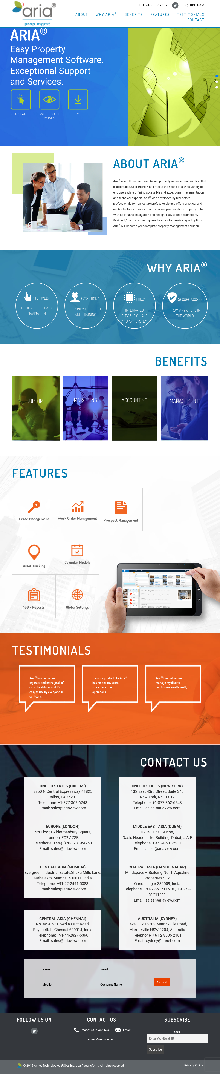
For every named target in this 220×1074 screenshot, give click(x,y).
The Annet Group (154, 5)
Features (160, 14)
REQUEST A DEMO (21, 102)
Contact (196, 20)
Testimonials (191, 14)
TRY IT (78, 102)
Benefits (134, 14)
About (83, 14)
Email (177, 1031)
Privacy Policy (193, 1065)
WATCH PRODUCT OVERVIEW (49, 104)
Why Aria (107, 14)
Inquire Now (194, 5)
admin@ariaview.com (101, 1039)
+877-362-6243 (101, 1030)
